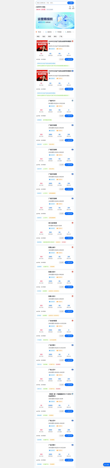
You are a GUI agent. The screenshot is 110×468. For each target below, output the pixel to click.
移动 (55, 36)
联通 (49, 36)
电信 (44, 36)
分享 (61, 59)
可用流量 (60, 32)
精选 (38, 36)
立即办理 (69, 59)
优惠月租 (50, 32)
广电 (61, 36)
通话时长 (70, 32)
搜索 (71, 3)
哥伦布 (41, 32)
